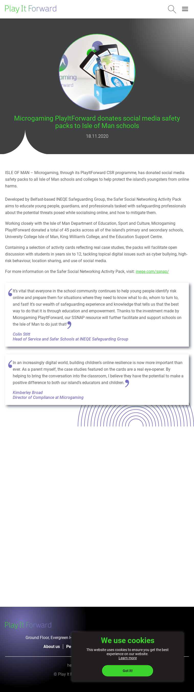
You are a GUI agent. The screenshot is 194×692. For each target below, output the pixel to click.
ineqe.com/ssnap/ (152, 271)
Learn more (128, 658)
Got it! (128, 671)
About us (51, 646)
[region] (127, 657)
